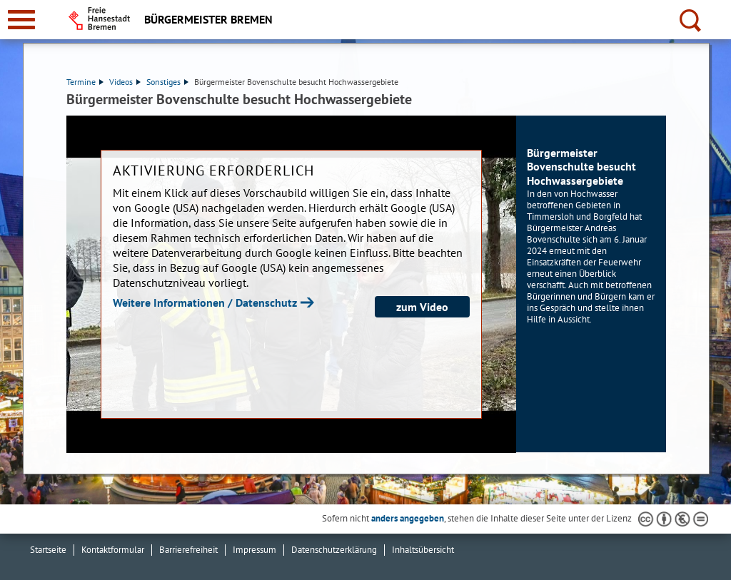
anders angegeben (407, 518)
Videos (125, 81)
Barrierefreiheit (188, 550)
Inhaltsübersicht (423, 550)
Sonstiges (167, 81)
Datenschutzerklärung (334, 550)
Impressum (254, 550)
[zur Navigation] (21, 19)
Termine (85, 81)
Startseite (48, 550)
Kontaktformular (112, 550)
